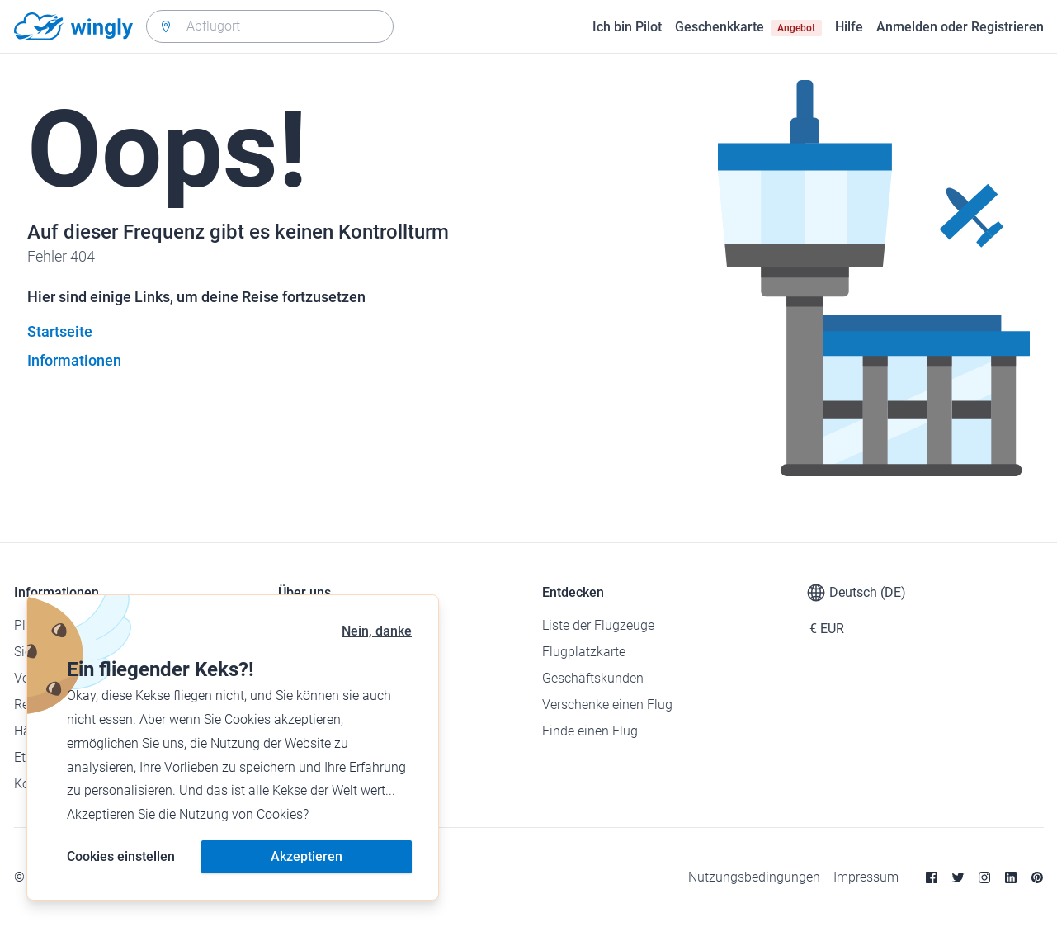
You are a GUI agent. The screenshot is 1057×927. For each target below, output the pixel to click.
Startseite (59, 331)
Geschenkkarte (748, 27)
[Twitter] (958, 877)
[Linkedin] (1010, 877)
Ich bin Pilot (627, 27)
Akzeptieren (306, 856)
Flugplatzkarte (583, 652)
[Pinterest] (1037, 877)
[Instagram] (984, 877)
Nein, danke (377, 631)
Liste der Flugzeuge (598, 625)
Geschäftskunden (593, 678)
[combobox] (270, 26)
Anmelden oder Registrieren (960, 27)
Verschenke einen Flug (607, 704)
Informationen (74, 360)
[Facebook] (931, 877)
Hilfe (849, 27)
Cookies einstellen (121, 856)
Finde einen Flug (590, 731)
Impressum (866, 877)
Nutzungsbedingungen (754, 877)
